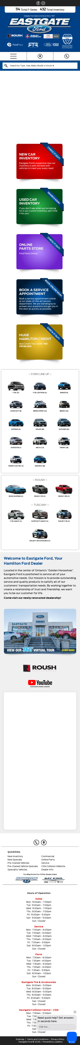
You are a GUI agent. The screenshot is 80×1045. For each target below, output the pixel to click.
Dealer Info (47, 870)
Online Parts (48, 860)
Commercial (47, 856)
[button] (3, 106)
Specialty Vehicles (17, 870)
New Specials (15, 860)
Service (45, 863)
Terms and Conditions (37, 1039)
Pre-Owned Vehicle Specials (23, 866)
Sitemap (20, 1039)
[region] (40, 106)
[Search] (40, 66)
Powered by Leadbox (53, 1042)
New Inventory (15, 856)
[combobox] (40, 66)
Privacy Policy (57, 1039)
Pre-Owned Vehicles (18, 863)
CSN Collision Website (53, 866)
